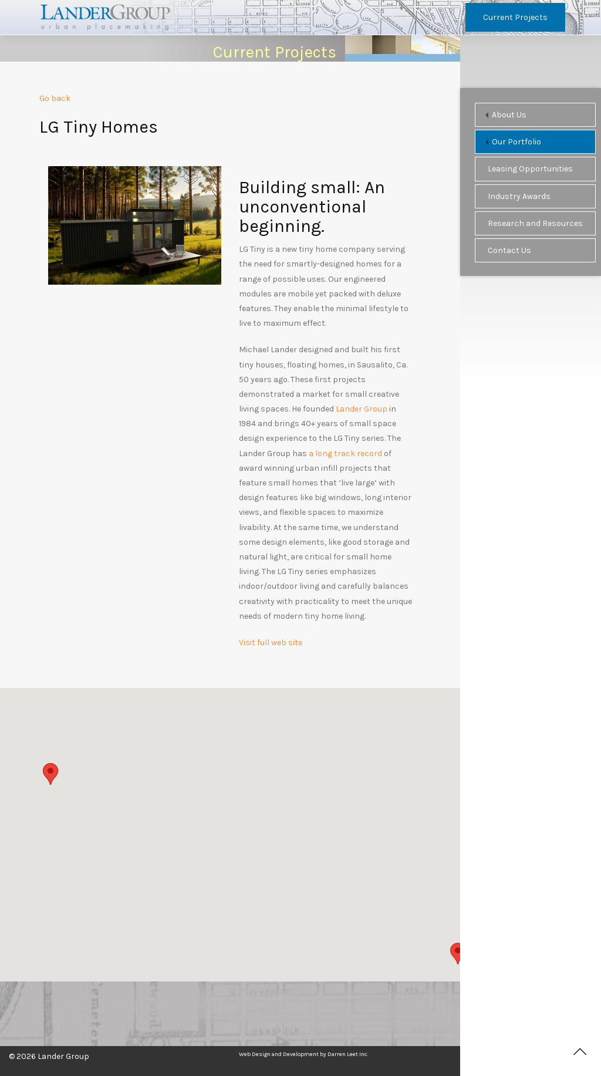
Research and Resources (535, 223)
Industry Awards (519, 196)
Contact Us (509, 250)
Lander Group (361, 410)
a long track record (345, 454)
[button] (457, 953)
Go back (54, 99)
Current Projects (515, 17)
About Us (509, 115)
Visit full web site (270, 644)
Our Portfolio (516, 142)
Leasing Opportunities (530, 169)
